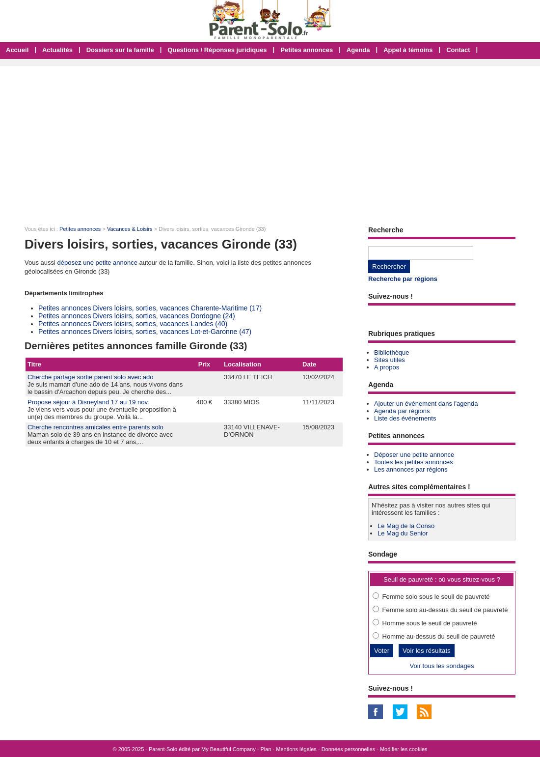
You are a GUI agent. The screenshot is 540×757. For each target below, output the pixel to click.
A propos (386, 367)
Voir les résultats (427, 650)
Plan (266, 749)
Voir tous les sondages (442, 666)
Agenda (358, 50)
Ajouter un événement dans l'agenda (426, 403)
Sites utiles (389, 360)
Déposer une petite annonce (414, 454)
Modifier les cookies (404, 749)
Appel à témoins (407, 50)
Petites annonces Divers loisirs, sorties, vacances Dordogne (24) (136, 316)
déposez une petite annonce (97, 262)
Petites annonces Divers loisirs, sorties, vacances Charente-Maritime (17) (150, 308)
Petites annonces (306, 50)
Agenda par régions (402, 411)
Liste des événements (405, 418)
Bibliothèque (391, 352)
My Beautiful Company (228, 749)
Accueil (17, 50)
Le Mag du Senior (403, 533)
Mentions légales (296, 749)
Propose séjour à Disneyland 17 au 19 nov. (88, 402)
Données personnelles (348, 749)
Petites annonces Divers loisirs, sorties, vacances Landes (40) (132, 324)
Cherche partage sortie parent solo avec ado (90, 377)
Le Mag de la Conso (406, 526)
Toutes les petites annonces (413, 462)
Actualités (57, 50)
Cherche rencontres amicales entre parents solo (95, 427)
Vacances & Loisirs (130, 229)
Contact (458, 50)
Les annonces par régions (411, 469)
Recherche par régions (402, 278)
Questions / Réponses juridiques (217, 50)
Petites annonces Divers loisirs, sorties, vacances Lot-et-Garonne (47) (144, 332)
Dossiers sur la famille (120, 50)
